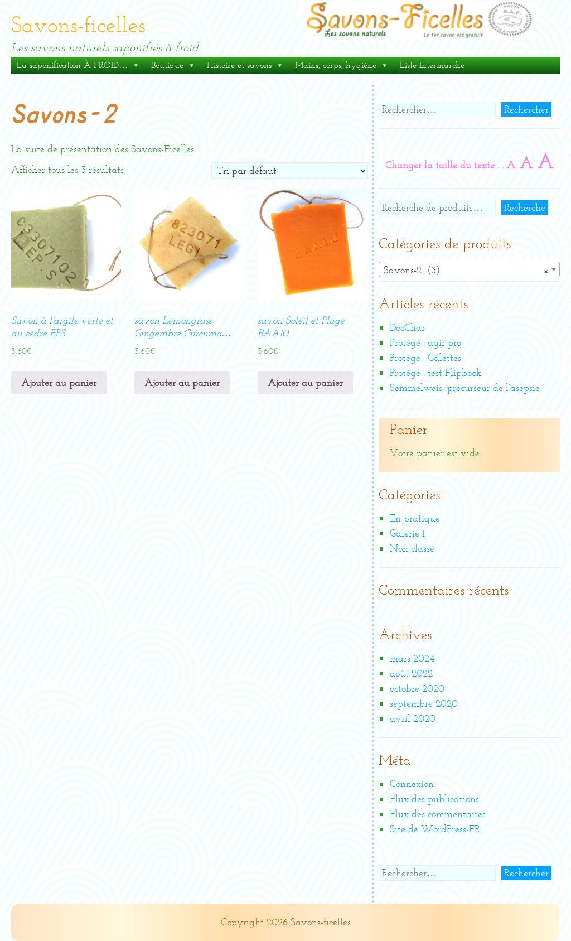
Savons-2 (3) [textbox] (466, 270)
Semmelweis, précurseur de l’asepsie (465, 388)
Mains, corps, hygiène (342, 65)
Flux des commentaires (438, 814)
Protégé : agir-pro (425, 342)
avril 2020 (412, 718)
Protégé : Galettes (425, 357)
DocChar (407, 327)
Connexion (412, 784)
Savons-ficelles (78, 25)
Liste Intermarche (432, 65)
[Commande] (289, 170)
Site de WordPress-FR (435, 829)
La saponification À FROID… (78, 65)
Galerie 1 (407, 533)
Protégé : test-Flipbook (435, 372)
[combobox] (469, 269)
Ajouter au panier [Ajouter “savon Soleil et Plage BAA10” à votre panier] (305, 383)
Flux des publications (434, 799)
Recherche (524, 207)
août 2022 (411, 673)
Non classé (412, 548)
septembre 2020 (424, 703)
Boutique (173, 65)
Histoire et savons (245, 65)
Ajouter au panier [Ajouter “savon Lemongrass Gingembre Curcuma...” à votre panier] (182, 383)
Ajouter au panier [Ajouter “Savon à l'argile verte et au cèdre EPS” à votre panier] (58, 383)
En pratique (415, 518)
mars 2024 (412, 658)
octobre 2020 (417, 688)
